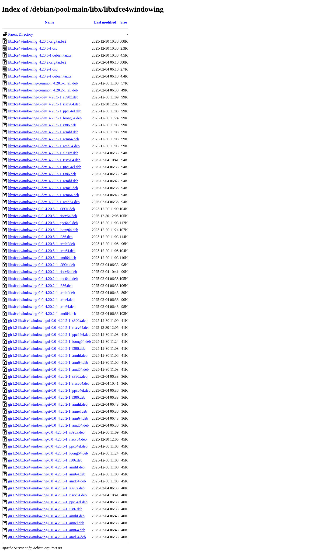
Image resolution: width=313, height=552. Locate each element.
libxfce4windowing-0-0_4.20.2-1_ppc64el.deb (43, 279)
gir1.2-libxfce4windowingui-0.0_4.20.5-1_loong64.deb (49, 341)
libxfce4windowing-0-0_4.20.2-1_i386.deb (40, 286)
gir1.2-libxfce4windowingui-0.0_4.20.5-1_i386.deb (46, 348)
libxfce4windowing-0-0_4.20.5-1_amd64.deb (42, 258)
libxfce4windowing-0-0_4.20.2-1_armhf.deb (41, 293)
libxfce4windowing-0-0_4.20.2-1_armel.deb (41, 300)
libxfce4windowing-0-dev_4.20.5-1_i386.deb (42, 125)
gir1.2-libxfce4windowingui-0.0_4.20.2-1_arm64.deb (48, 418)
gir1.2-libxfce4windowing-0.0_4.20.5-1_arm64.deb (46, 474)
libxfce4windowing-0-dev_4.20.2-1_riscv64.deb (44, 160)
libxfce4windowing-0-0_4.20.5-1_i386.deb (40, 237)
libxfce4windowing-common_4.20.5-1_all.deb (43, 83)
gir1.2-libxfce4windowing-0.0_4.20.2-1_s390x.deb (46, 488)
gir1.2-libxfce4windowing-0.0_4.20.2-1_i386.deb (45, 509)
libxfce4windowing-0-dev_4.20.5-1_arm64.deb (43, 139)
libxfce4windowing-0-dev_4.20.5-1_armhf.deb (43, 132)
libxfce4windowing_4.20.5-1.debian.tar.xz (40, 55)
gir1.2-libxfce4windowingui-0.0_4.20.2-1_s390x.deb (47, 376)
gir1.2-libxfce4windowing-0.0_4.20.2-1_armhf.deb (46, 516)
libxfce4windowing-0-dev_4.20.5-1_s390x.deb (43, 97)
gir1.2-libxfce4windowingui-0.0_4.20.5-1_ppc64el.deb (49, 335)
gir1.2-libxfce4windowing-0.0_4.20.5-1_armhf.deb (46, 467)
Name (49, 22)
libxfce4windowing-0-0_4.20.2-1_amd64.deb (42, 314)
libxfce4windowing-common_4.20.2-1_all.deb (43, 90)
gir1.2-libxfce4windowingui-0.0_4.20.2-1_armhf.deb (47, 404)
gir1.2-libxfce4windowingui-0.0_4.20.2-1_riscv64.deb (49, 383)
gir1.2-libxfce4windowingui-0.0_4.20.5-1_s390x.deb (47, 321)
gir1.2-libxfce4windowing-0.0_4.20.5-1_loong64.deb (48, 453)
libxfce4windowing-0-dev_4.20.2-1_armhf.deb (43, 181)
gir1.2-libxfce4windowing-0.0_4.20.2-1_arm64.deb (46, 530)
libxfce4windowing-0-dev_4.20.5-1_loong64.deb (45, 118)
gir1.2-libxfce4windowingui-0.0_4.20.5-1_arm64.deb (48, 362)
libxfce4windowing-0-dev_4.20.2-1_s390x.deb (43, 153)
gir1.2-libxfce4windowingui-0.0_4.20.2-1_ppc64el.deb (49, 390)
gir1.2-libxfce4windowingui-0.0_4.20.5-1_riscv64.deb (49, 328)
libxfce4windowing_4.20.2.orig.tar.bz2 (37, 62)
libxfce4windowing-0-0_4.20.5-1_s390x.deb (41, 209)
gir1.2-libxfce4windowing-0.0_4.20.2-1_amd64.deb (47, 537)
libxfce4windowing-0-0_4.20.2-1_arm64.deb (41, 307)
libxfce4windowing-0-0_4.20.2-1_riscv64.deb (42, 272)
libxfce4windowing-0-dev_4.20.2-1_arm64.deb (43, 195)
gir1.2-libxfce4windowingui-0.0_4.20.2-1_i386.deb (46, 397)
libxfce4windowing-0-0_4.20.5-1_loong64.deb (43, 230)
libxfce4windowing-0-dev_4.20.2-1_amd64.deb (44, 202)
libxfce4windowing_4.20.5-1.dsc (32, 48)
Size (123, 22)
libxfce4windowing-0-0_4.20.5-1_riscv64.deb (42, 216)
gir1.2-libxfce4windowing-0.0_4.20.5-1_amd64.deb (47, 481)
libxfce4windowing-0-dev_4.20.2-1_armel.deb (43, 188)
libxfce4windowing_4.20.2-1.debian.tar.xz (40, 76)
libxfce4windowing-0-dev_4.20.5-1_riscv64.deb (44, 104)
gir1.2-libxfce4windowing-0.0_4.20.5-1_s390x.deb (46, 432)
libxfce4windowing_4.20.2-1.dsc (32, 69)
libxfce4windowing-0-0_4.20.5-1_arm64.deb (41, 251)
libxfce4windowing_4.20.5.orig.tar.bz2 (37, 41)
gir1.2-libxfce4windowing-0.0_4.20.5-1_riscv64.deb (47, 439)
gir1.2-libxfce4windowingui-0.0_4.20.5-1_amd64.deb (48, 369)
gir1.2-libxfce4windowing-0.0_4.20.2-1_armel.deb (46, 523)
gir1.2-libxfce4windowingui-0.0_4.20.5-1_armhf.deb (47, 355)
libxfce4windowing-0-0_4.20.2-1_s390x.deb (41, 265)
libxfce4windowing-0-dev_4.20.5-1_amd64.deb (44, 146)
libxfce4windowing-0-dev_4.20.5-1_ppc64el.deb (44, 111)
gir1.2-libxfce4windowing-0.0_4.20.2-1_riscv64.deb (47, 495)
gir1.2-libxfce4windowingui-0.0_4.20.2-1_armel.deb (47, 411)
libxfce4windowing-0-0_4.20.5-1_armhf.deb (41, 244)
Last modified (105, 22)
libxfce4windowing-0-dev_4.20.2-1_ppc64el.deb (44, 167)
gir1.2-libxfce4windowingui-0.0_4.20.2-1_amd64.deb (48, 425)
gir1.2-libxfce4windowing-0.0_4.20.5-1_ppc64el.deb (47, 446)
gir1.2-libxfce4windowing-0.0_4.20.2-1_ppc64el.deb (47, 502)
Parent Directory (20, 34)
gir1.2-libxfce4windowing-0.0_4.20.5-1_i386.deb (45, 460)
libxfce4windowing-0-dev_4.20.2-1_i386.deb (42, 174)
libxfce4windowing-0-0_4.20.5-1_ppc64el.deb (43, 223)
